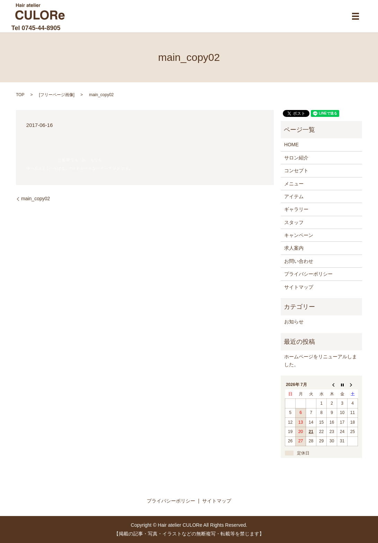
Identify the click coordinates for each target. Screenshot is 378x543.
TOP (20, 94)
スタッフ (294, 222)
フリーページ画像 (56, 94)
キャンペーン (298, 235)
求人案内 (294, 248)
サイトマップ (298, 287)
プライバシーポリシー (308, 274)
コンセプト (296, 170)
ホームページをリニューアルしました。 (320, 360)
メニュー (294, 183)
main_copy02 (35, 198)
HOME (291, 144)
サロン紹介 (296, 157)
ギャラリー (296, 209)
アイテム (294, 196)
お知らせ (294, 321)
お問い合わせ (298, 261)
